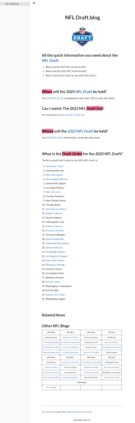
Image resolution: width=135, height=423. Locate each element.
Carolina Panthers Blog (91, 372)
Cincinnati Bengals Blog (51, 342)
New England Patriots (57, 179)
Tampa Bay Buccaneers (57, 243)
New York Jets (53, 192)
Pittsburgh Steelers (55, 251)
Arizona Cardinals (55, 230)
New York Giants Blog (111, 367)
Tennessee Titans (54, 166)
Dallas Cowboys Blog (111, 377)
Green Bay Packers (55, 260)
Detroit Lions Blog (51, 367)
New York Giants (54, 174)
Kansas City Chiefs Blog (70, 347)
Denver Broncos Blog (70, 337)
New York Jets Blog (111, 342)
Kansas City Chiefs (55, 294)
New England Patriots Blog (111, 347)
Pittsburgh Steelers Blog (51, 352)
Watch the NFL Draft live (71, 115)
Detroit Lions (52, 281)
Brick (89, 420)
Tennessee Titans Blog (91, 352)
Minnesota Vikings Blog (51, 377)
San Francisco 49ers (56, 209)
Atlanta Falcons (54, 226)
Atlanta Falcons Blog (91, 367)
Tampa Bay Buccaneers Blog (91, 362)
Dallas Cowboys (54, 213)
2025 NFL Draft (54, 98)
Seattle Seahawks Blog (70, 377)
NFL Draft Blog (51, 387)
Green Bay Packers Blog (51, 372)
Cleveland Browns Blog (51, 347)
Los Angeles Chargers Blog (70, 342)
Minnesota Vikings (55, 264)
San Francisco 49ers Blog (70, 362)
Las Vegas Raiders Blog (70, 352)
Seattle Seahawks (55, 239)
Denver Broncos (54, 247)
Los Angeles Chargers (57, 256)
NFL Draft (50, 60)
